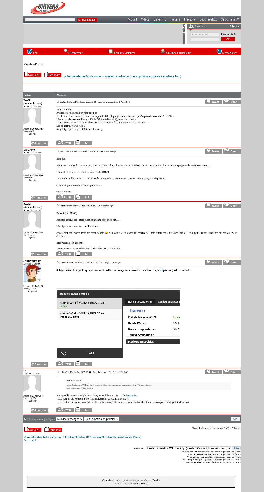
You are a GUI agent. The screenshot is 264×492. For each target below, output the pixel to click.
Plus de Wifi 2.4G (33, 64)
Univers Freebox (139, 483)
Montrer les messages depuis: (40, 419)
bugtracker (131, 395)
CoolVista (107, 480)
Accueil (132, 20)
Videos (145, 20)
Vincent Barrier (152, 480)
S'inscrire (234, 26)
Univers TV (160, 20)
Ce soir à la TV (230, 20)
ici (161, 270)
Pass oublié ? (228, 34)
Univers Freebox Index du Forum (82, 76)
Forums (175, 20)
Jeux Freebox (208, 20)
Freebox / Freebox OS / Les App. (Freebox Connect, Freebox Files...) (143, 76)
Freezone (190, 20)
